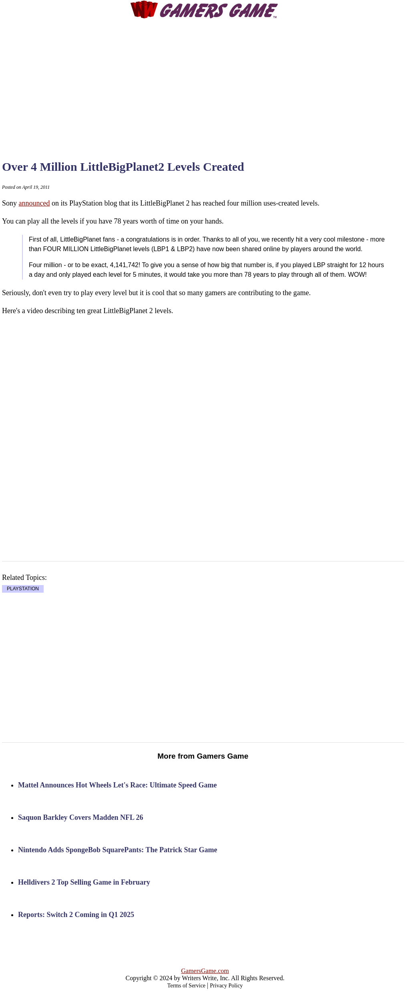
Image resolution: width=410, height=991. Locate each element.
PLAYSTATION (23, 589)
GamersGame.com (205, 970)
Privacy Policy (226, 986)
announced (34, 203)
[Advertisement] (220, 82)
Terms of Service (186, 986)
